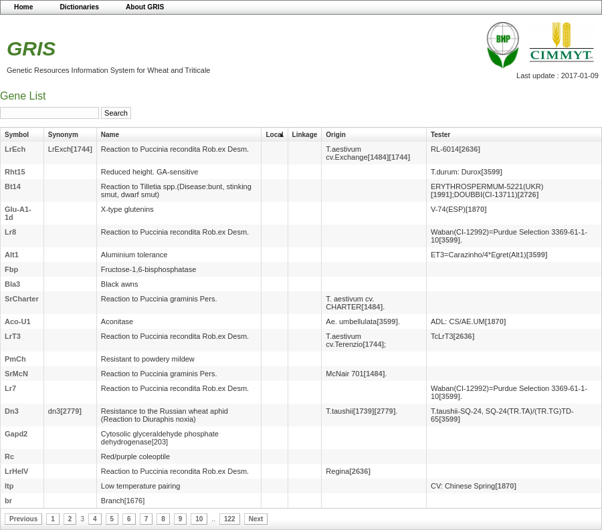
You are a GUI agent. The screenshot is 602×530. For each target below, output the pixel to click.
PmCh (15, 359)
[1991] (441, 194)
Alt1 (12, 255)
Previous (23, 519)
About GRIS (145, 7)
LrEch (15, 149)
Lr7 (10, 388)
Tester (440, 134)
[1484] (378, 157)
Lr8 (10, 232)
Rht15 (15, 172)
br (8, 501)
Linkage (305, 134)
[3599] (491, 172)
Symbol (17, 134)
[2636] (469, 149)
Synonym (63, 134)
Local (274, 134)
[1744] (81, 149)
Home (23, 7)
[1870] (476, 209)
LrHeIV (16, 471)
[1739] (364, 411)
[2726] (528, 194)
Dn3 (12, 411)
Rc (9, 456)
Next (256, 519)
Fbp (11, 269)
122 (229, 519)
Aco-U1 (18, 321)
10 (199, 519)
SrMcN (16, 374)
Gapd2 (16, 434)
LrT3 (13, 336)
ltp (9, 486)
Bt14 (13, 186)
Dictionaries (79, 7)
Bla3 (12, 284)
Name (110, 134)
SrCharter (22, 299)
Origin (335, 134)
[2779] (71, 411)
